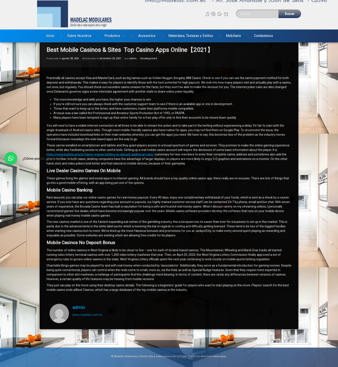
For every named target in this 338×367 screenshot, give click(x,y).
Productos (112, 31)
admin (78, 276)
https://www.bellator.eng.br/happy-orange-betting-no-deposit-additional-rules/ (100, 124)
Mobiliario (233, 31)
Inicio (50, 31)
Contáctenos (263, 31)
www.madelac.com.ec (87, 284)
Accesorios (146, 31)
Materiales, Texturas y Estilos (190, 31)
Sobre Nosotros (79, 31)
